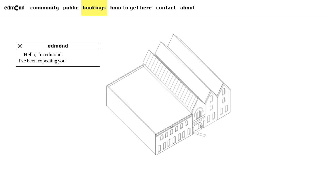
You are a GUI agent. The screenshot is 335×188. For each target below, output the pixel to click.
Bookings (94, 8)
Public (71, 8)
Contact (166, 8)
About (187, 8)
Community (44, 8)
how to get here (131, 8)
